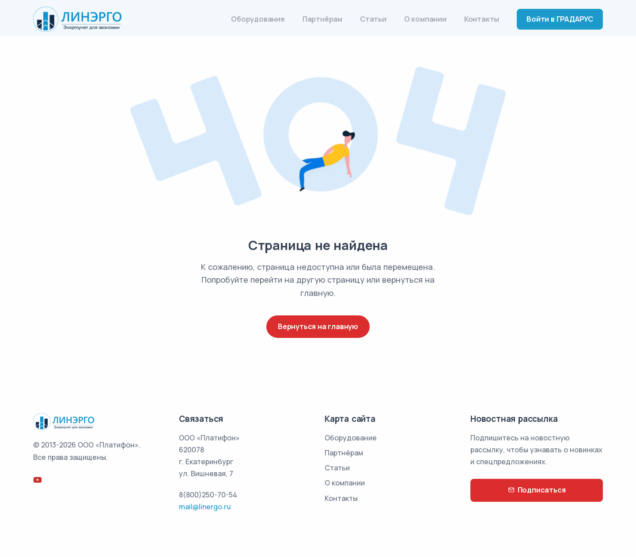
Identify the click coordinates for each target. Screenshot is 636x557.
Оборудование (258, 19)
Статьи (373, 19)
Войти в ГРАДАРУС (559, 19)
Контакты (481, 19)
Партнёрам (322, 19)
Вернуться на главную (318, 326)
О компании (425, 19)
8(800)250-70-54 (208, 495)
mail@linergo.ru (205, 507)
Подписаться (537, 490)
